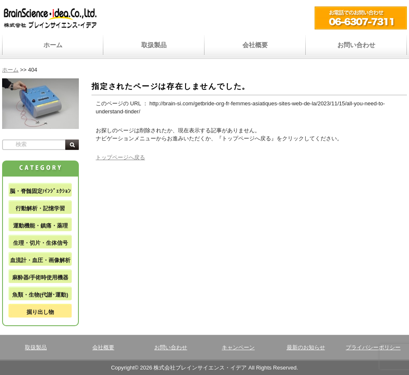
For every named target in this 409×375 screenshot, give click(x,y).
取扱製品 (154, 44)
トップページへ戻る (120, 157)
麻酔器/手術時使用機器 (40, 277)
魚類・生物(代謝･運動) (40, 295)
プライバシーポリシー (373, 347)
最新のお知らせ (306, 347)
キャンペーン (238, 347)
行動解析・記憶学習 (40, 208)
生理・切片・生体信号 (40, 243)
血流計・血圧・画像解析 (40, 260)
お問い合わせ (356, 44)
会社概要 (255, 44)
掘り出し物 (40, 312)
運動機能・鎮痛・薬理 (40, 225)
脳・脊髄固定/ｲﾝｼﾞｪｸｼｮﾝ (40, 191)
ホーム (52, 44)
